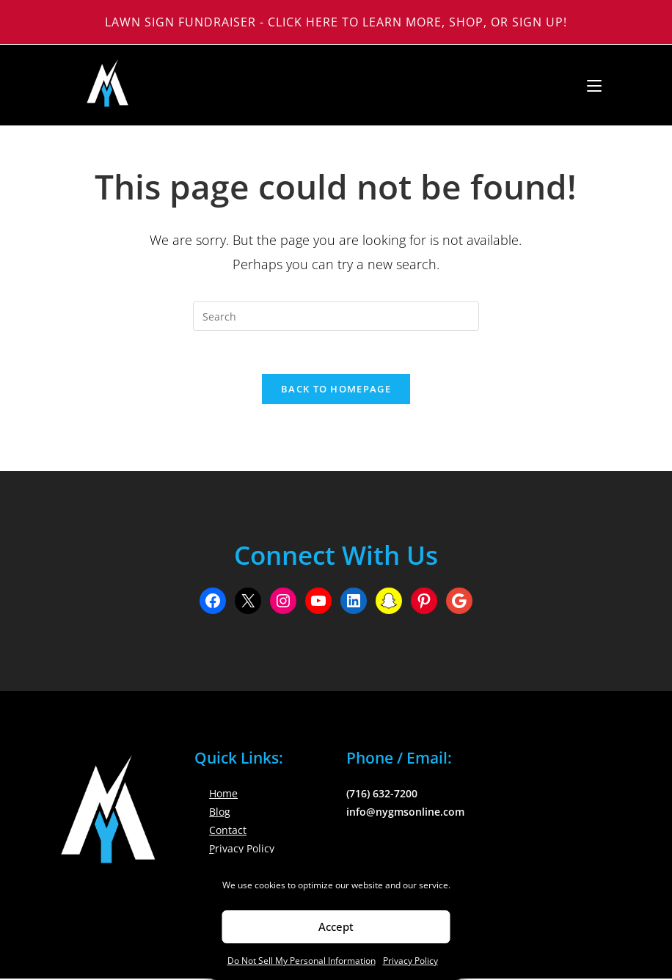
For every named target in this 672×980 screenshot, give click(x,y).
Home (223, 795)
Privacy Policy (410, 960)
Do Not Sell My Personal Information (301, 960)
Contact (227, 832)
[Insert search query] (336, 316)
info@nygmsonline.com (405, 813)
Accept (336, 926)
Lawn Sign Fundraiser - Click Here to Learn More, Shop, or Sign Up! (336, 22)
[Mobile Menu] (589, 85)
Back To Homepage (336, 390)
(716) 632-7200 (381, 795)
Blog (219, 813)
